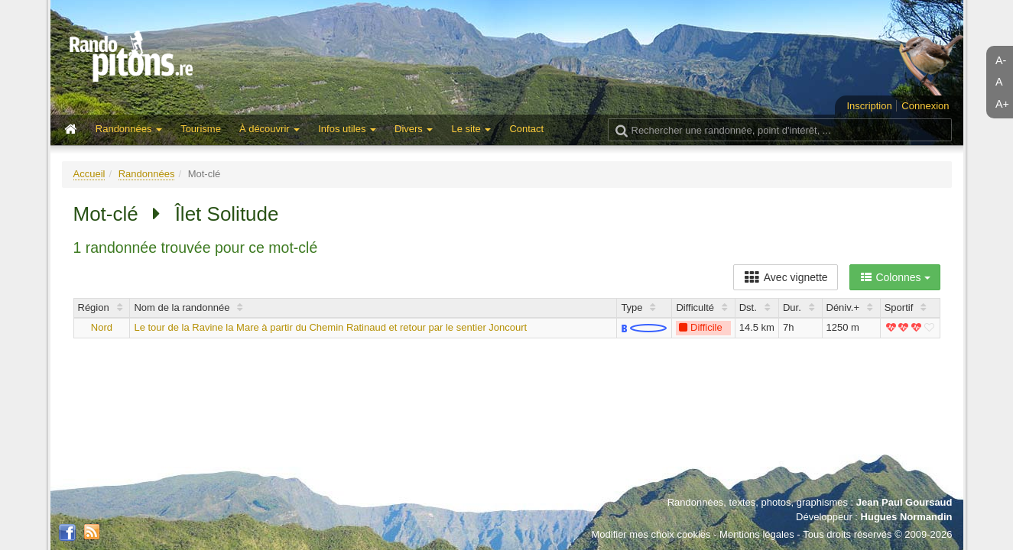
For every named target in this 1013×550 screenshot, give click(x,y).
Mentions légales (756, 534)
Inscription (868, 106)
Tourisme (200, 128)
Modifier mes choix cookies (650, 534)
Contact (526, 128)
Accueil (89, 174)
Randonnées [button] (129, 128)
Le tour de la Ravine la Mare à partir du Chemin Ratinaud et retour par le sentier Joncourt (330, 327)
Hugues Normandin (907, 516)
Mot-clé (105, 213)
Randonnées (147, 174)
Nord (101, 327)
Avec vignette (785, 277)
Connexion (925, 106)
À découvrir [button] (269, 128)
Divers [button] (413, 128)
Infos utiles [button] (347, 128)
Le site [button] (471, 128)
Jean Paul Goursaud (904, 502)
